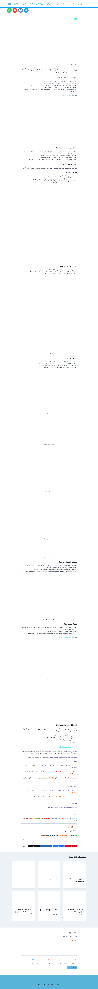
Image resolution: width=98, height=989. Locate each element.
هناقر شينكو (47, 818)
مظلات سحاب (28, 879)
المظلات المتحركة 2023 (65, 747)
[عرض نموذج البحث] (9, 4)
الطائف (43, 835)
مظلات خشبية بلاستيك (65, 95)
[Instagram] (20, 10)
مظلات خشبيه (73, 778)
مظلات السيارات (73, 765)
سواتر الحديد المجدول (71, 790)
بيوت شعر (39, 4)
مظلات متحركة (73, 773)
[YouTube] (15, 10)
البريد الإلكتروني (52, 959)
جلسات (31, 4)
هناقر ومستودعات (38, 818)
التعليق (74, 940)
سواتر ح (60, 796)
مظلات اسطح (42, 778)
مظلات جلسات (50, 778)
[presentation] (74, 868)
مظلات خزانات (59, 771)
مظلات (75, 19)
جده (76, 835)
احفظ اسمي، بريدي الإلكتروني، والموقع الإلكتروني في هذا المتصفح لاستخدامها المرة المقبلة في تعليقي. (52, 963)
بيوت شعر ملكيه (73, 807)
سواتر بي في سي (40, 790)
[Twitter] (26, 10)
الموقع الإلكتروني (33, 959)
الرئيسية (80, 4)
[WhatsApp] (9, 10)
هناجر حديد (74, 818)
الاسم (74, 959)
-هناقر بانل (60, 818)
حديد (36, 778)
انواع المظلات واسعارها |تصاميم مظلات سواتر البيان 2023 (23, 912)
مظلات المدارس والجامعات (64, 637)
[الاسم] (68, 959)
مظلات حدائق (55, 765)
